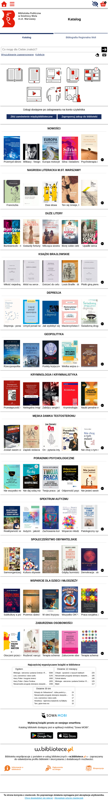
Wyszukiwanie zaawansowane (17, 54)
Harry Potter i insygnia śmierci (24, 678)
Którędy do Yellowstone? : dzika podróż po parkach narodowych (58, 692)
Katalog (26, 37)
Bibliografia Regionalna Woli (81, 37)
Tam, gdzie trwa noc (41, 703)
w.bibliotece (77, 756)
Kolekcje (39, 54)
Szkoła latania (60, 678)
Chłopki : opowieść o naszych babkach (69, 673)
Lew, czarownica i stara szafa (24, 676)
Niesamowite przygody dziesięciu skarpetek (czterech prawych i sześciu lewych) (43, 684)
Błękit (57, 684)
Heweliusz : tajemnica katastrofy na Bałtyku (50, 701)
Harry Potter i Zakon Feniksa (24, 681)
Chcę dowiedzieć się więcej (39, 798)
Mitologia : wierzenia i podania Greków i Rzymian (31, 673)
